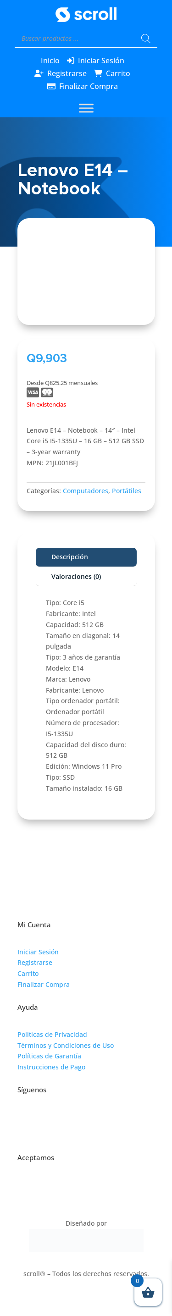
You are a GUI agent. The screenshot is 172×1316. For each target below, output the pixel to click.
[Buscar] (145, 38)
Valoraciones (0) (76, 576)
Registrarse (67, 73)
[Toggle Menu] (86, 108)
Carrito (118, 73)
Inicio (50, 60)
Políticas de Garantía (49, 1056)
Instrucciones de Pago (51, 1067)
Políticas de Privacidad (52, 1034)
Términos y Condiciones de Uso (65, 1045)
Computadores (85, 490)
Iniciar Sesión (101, 60)
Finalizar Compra (88, 86)
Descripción (69, 556)
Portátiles (126, 490)
